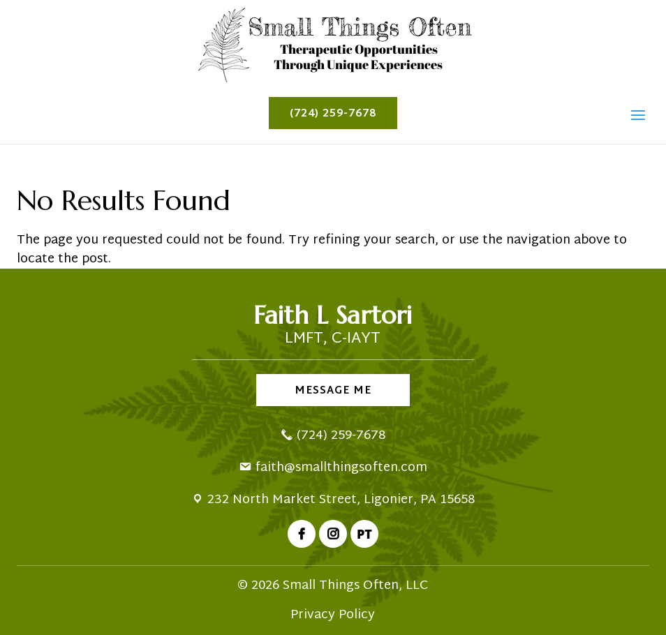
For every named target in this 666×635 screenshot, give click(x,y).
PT (364, 533)
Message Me (333, 391)
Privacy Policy (332, 615)
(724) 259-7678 (333, 114)
